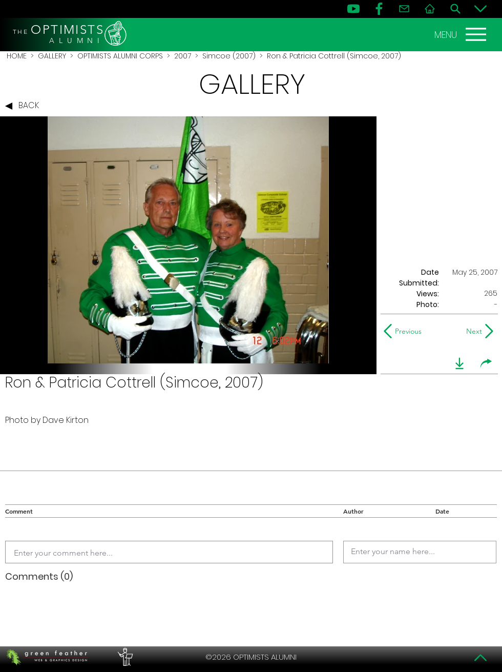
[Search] (455, 9)
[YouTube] (353, 9)
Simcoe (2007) (229, 56)
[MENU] (461, 34)
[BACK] (24, 106)
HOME (17, 56)
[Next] (472, 331)
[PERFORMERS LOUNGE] (124, 657)
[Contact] (404, 9)
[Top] (480, 657)
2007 (182, 56)
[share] (486, 363)
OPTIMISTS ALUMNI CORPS (120, 56)
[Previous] (405, 331)
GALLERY (52, 56)
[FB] (379, 9)
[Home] (429, 9)
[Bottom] (480, 9)
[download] (459, 363)
